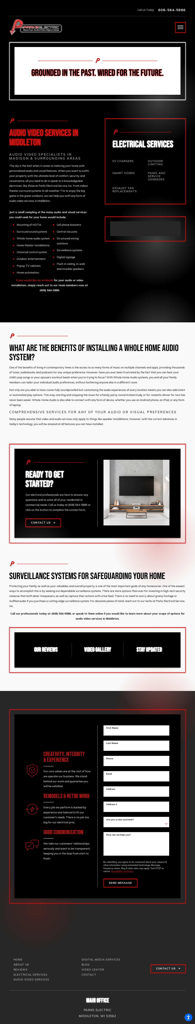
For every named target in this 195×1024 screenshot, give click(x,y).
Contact (89, 974)
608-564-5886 (172, 10)
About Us (21, 964)
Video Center (93, 969)
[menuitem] (127, 161)
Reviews (21, 969)
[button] (188, 1017)
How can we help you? (118, 835)
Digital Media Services (101, 959)
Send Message (120, 882)
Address (110, 789)
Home (18, 959)
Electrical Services (30, 974)
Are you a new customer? (120, 819)
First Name (112, 728)
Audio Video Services (31, 979)
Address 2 (111, 804)
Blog (86, 964)
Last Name (112, 743)
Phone (109, 758)
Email (109, 774)
